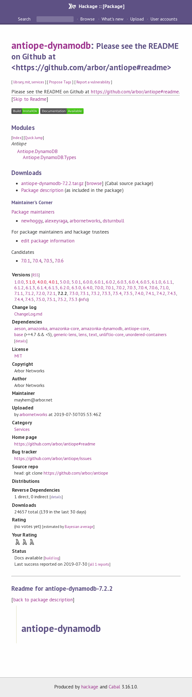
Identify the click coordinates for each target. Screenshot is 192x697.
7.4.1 (149, 293)
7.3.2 (95, 293)
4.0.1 (53, 282)
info (84, 299)
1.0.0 (19, 282)
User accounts (163, 19)
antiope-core (136, 328)
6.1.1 (168, 282)
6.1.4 (42, 287)
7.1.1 (18, 293)
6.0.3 (122, 282)
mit (27, 82)
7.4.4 (18, 299)
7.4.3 (171, 293)
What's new (113, 19)
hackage (89, 687)
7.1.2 (29, 293)
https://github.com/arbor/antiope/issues (53, 458)
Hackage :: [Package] (101, 6)
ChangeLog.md (28, 314)
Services (22, 429)
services (37, 82)
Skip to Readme (29, 99)
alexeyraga (56, 221)
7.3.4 (117, 293)
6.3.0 (76, 287)
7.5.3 (73, 299)
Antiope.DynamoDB (37, 151)
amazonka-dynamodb (101, 328)
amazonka (37, 328)
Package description (42, 190)
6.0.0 (87, 282)
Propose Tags (60, 82)
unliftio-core (111, 334)
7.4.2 (160, 293)
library (18, 82)
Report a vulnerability (93, 82)
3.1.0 (30, 282)
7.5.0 (40, 299)
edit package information (47, 241)
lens (82, 334)
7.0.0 (98, 287)
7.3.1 (84, 293)
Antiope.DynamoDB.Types (49, 157)
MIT (18, 356)
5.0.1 (76, 282)
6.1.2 (19, 287)
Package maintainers (32, 212)
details (20, 341)
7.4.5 (29, 299)
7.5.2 (62, 299)
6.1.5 (53, 287)
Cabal (114, 687)
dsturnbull (113, 221)
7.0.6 (59, 261)
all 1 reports (99, 564)
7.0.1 (25, 261)
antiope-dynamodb (50, 45)
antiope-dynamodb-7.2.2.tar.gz (52, 183)
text (93, 334)
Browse (87, 19)
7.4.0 (139, 293)
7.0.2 (120, 287)
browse (94, 183)
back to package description (43, 599)
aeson (20, 328)
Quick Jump (34, 137)
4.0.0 (42, 282)
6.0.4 (133, 282)
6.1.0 (156, 282)
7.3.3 (106, 293)
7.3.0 (73, 293)
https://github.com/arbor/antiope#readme (135, 92)
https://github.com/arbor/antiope (76, 473)
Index (17, 137)
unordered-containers (146, 334)
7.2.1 (51, 293)
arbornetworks (85, 221)
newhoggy (31, 221)
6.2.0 (64, 287)
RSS (36, 275)
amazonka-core (64, 328)
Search (25, 19)
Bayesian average (79, 526)
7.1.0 (164, 287)
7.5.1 (51, 299)
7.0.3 (131, 287)
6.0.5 (145, 282)
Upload (137, 19)
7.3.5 (128, 293)
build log (52, 558)
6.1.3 (30, 287)
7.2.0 (40, 293)
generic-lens (65, 334)
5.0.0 (64, 282)
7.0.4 (37, 261)
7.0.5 (48, 261)
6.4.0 (87, 287)
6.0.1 (99, 282)
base (18, 334)
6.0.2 (110, 282)
